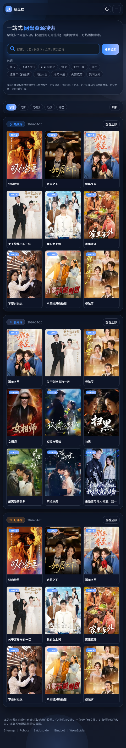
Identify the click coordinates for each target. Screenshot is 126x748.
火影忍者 (77, 74)
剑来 (64, 67)
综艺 (61, 107)
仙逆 (94, 67)
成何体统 (59, 74)
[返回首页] (14, 9)
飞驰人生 (41, 74)
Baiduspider (41, 730)
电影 (23, 107)
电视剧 (36, 107)
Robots (24, 730)
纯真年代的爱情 (20, 74)
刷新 (114, 107)
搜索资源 (110, 49)
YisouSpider (77, 730)
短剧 (11, 107)
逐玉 (12, 67)
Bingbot (59, 730)
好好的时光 (48, 67)
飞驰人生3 (28, 67)
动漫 (49, 107)
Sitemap (9, 730)
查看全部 (111, 124)
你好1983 (79, 67)
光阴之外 (94, 74)
